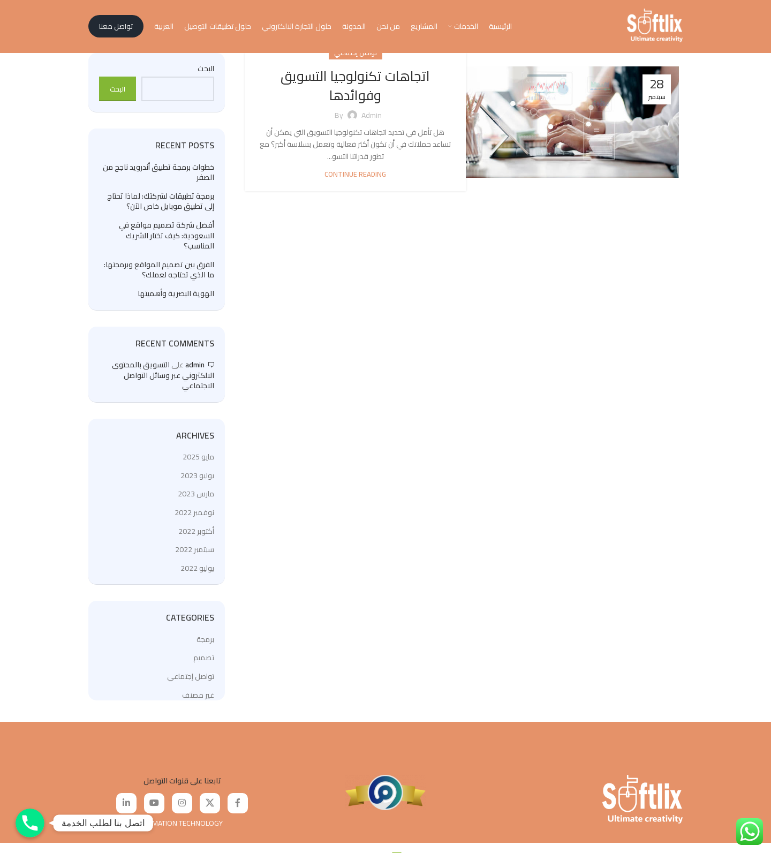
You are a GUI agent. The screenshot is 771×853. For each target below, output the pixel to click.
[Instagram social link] (182, 806)
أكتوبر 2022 (196, 534)
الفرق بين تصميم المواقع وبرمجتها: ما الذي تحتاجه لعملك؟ (159, 272)
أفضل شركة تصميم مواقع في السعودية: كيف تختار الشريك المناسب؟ (166, 238)
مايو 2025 (198, 459)
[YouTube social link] (154, 806)
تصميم (203, 661)
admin (195, 367)
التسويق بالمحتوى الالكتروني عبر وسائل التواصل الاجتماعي (163, 377)
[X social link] (210, 806)
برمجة (205, 642)
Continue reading (355, 177)
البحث (206, 71)
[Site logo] (655, 27)
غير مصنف (198, 698)
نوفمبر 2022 (194, 515)
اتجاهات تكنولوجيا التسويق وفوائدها (355, 88)
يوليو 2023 (197, 478)
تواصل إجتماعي (190, 679)
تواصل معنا (116, 27)
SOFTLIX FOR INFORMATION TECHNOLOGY (155, 826)
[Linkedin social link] (126, 806)
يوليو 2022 (197, 571)
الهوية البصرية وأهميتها (176, 296)
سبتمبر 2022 (194, 552)
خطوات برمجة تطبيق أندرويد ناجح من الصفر (158, 175)
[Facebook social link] (238, 806)
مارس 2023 (196, 497)
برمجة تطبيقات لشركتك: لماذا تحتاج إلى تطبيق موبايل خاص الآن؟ (160, 204)
